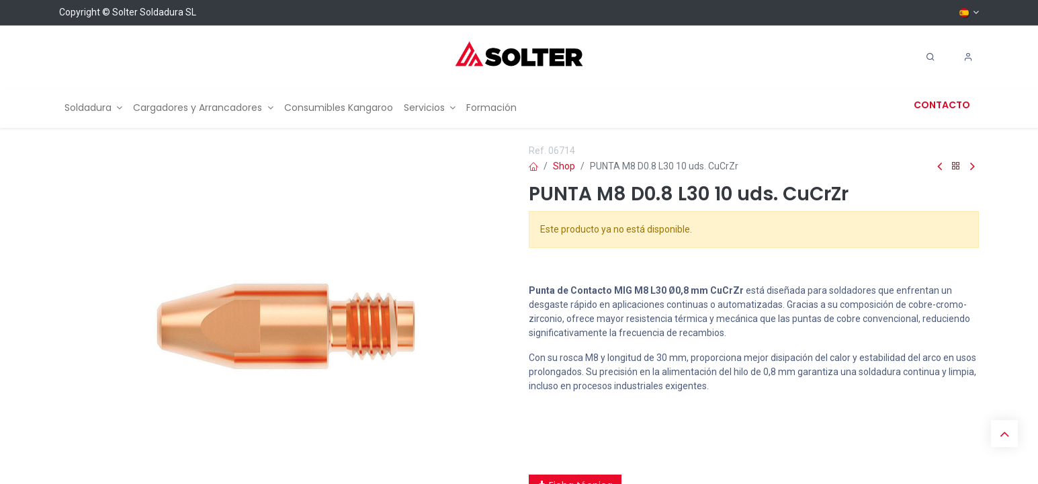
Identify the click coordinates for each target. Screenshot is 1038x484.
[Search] (930, 57)
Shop (564, 166)
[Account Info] (968, 57)
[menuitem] (93, 107)
